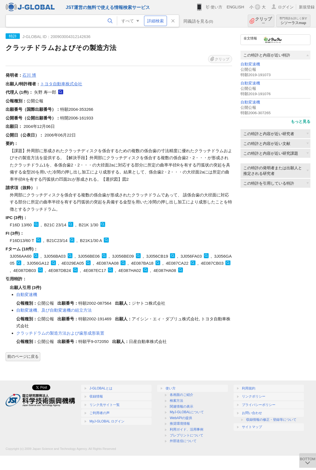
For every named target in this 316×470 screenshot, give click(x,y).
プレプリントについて (186, 435)
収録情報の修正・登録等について (271, 420)
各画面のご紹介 (181, 395)
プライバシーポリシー (258, 405)
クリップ (263, 21)
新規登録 (307, 7)
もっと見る (300, 121)
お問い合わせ (252, 413)
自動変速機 (250, 64)
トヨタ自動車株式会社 (61, 83)
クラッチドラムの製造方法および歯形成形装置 (60, 333)
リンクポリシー (253, 396)
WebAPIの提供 (181, 418)
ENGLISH (235, 7)
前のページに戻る (23, 356)
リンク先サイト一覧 (104, 405)
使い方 (216, 7)
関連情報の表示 (181, 406)
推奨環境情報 (180, 424)
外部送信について (183, 441)
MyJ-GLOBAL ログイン (106, 421)
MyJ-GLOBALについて (187, 412)
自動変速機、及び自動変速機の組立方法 (54, 310)
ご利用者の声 (99, 413)
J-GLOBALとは (100, 388)
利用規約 (248, 388)
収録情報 (96, 396)
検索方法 (176, 401)
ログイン (286, 7)
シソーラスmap (293, 21)
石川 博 (29, 75)
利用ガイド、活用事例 (186, 429)
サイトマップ (252, 427)
